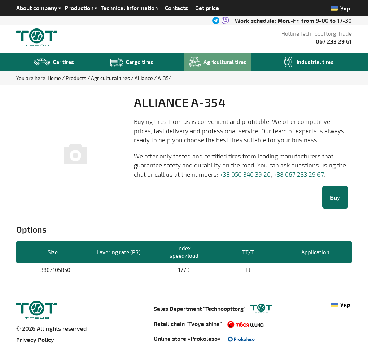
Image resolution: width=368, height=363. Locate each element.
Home (55, 78)
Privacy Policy (35, 339)
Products (76, 78)
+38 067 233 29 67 (298, 174)
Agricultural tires (111, 78)
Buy (335, 197)
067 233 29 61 (334, 41)
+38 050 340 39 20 (245, 174)
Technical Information (129, 7)
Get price (207, 7)
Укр (340, 8)
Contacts (176, 7)
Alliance (144, 78)
